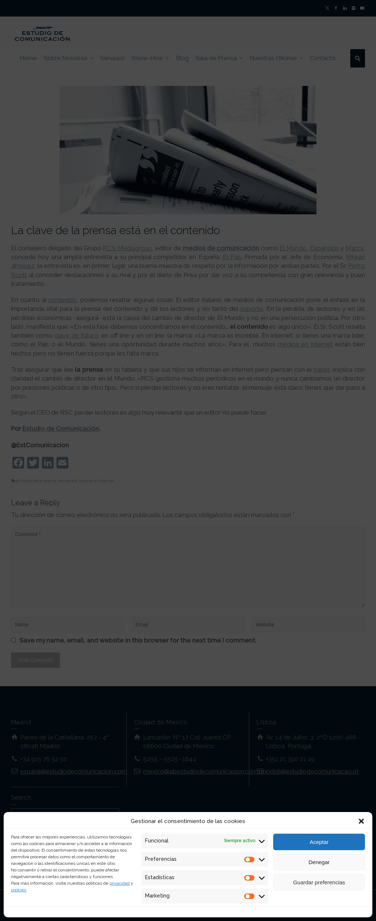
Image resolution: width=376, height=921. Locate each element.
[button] (361, 821)
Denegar (319, 862)
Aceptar (319, 842)
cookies (18, 889)
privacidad (119, 883)
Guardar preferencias (319, 882)
